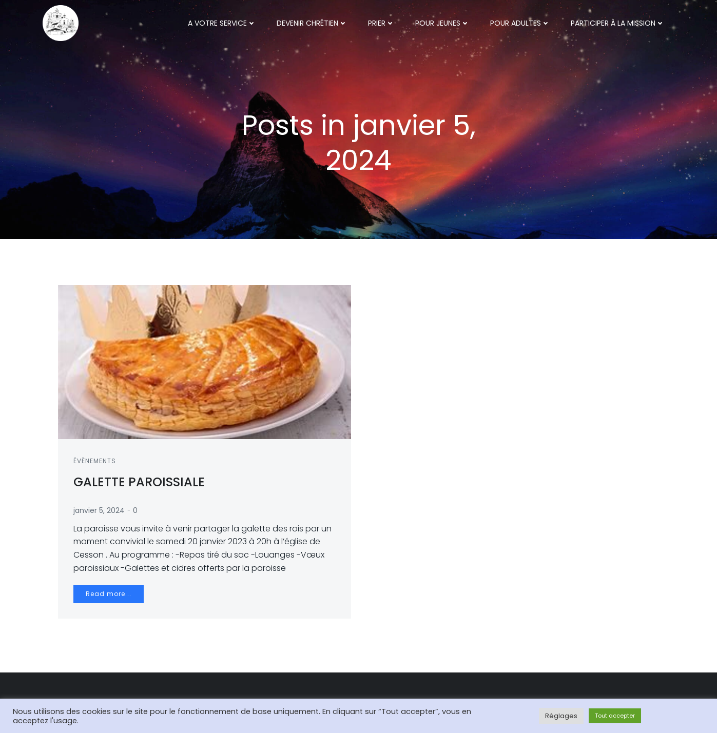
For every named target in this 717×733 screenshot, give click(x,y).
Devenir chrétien (312, 23)
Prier (381, 23)
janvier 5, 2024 (99, 510)
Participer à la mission (618, 23)
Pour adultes (520, 23)
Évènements (94, 461)
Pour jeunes (442, 23)
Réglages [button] (561, 716)
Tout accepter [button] (615, 715)
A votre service (222, 23)
